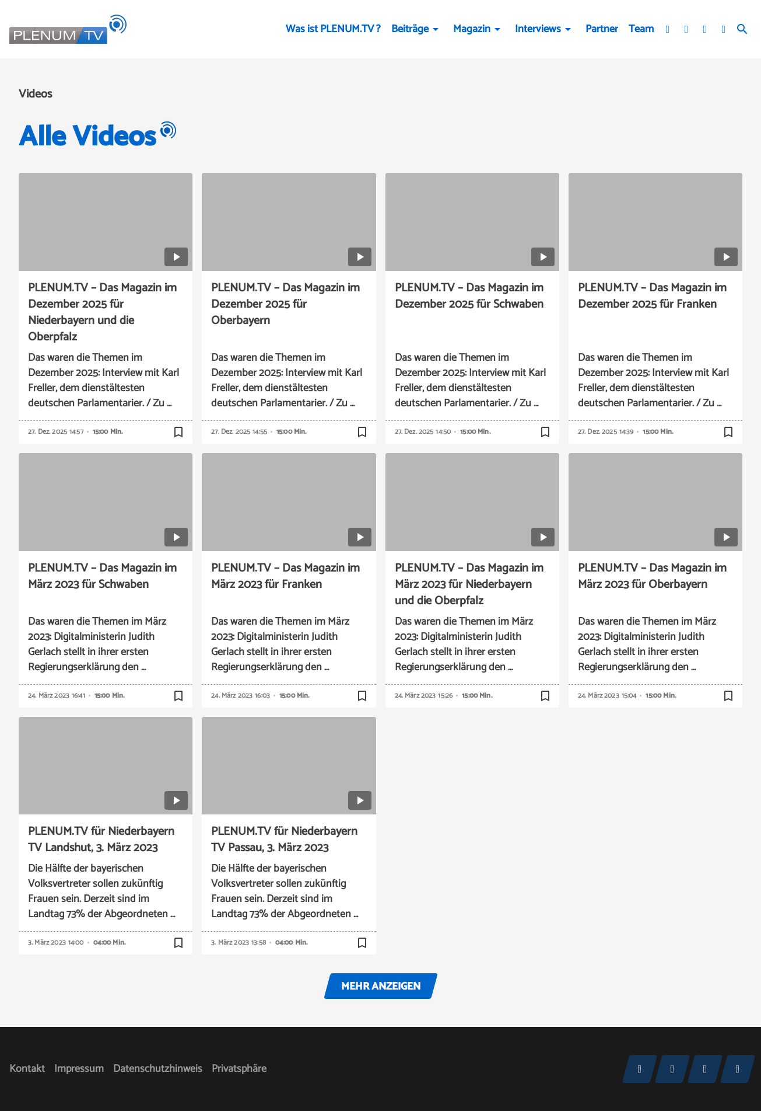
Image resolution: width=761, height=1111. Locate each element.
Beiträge (410, 29)
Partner (601, 29)
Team (641, 29)
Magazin (471, 29)
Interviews (538, 29)
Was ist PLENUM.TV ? (333, 29)
